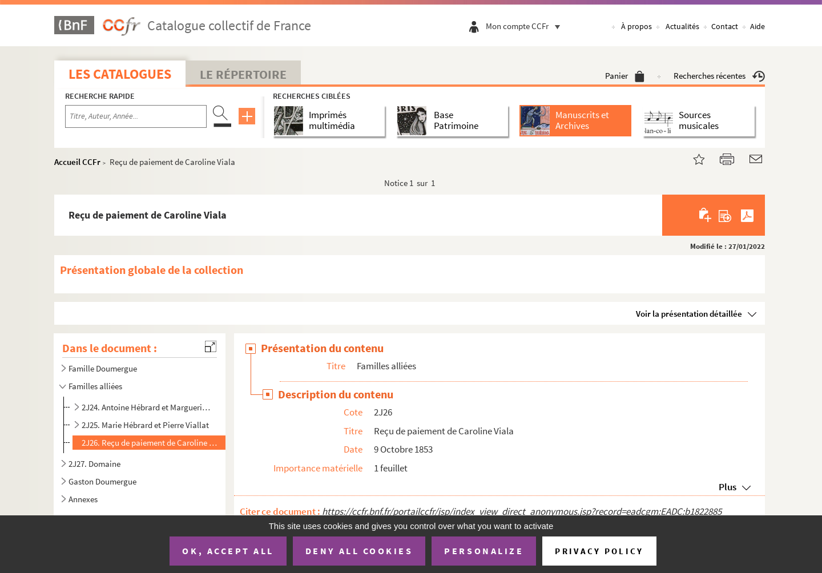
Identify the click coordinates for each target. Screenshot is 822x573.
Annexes (83, 499)
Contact (724, 26)
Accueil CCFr (77, 161)
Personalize (483, 550)
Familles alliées (95, 386)
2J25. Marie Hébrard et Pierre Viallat (145, 424)
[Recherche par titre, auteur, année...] (136, 116)
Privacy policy (599, 551)
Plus (727, 487)
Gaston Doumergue (102, 481)
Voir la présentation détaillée (689, 313)
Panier (624, 75)
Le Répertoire (243, 74)
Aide (757, 26)
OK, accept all (227, 550)
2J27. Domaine (94, 463)
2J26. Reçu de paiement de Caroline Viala (150, 442)
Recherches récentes (719, 75)
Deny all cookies (359, 550)
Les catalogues (119, 74)
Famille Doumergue (102, 368)
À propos (636, 26)
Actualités (682, 26)
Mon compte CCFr (526, 26)
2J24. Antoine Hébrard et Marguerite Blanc (146, 407)
